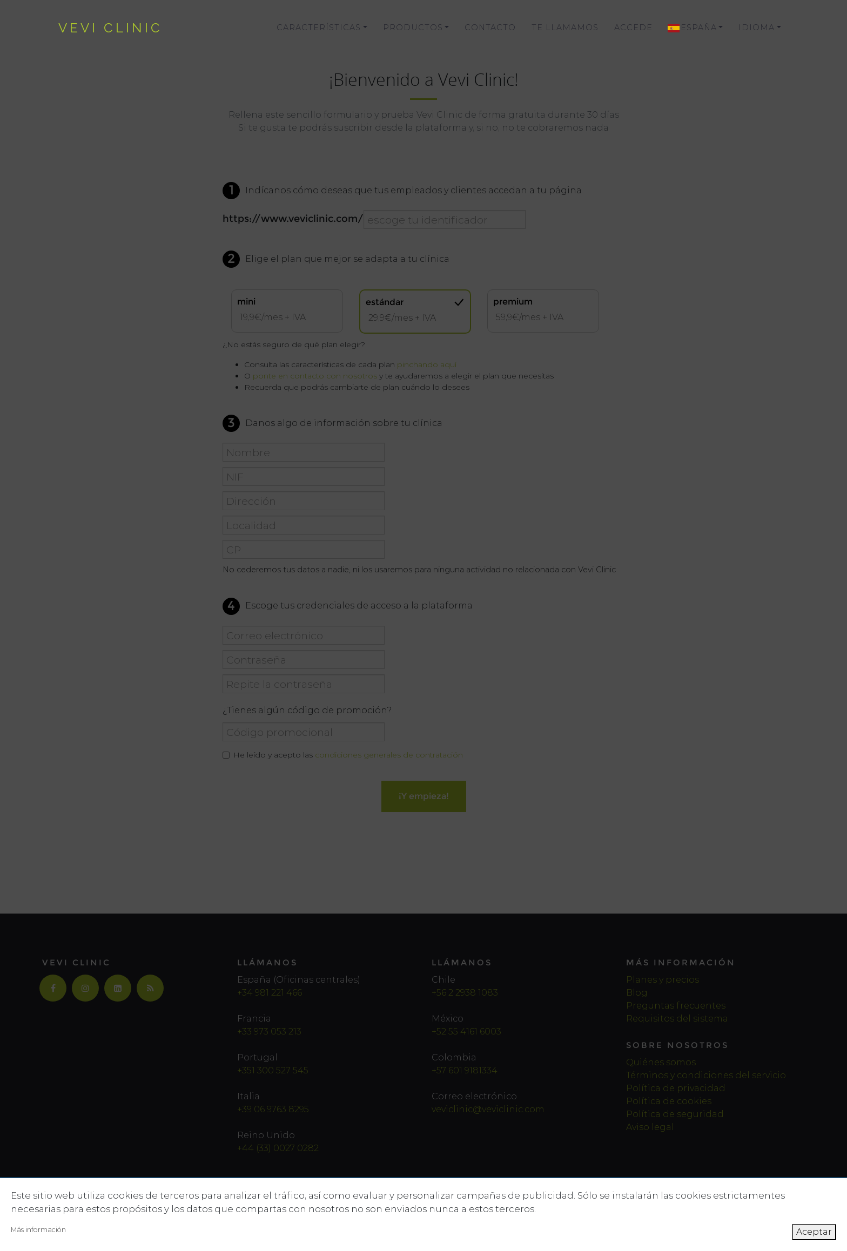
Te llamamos (565, 27)
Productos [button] (413, 27)
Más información (38, 1230)
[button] (695, 27)
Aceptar (814, 1232)
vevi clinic (110, 28)
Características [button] (319, 27)
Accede (633, 27)
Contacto (490, 27)
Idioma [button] (756, 27)
